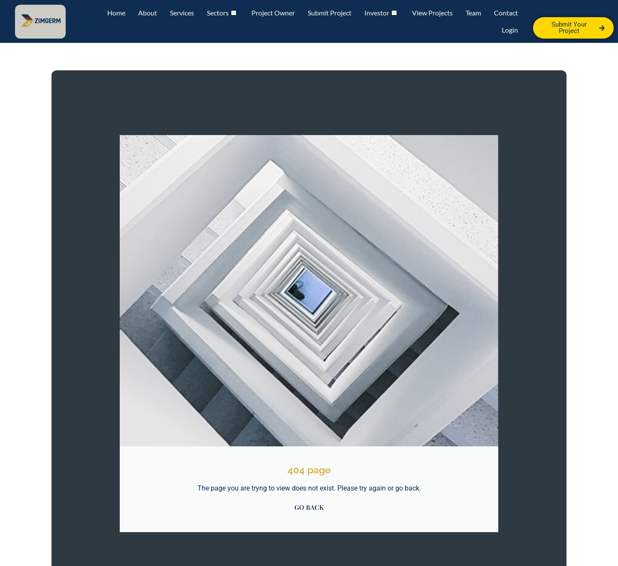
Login (510, 30)
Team (473, 13)
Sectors (221, 13)
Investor (380, 13)
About (147, 13)
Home (116, 13)
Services (182, 13)
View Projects (432, 13)
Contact (506, 13)
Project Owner (273, 13)
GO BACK (309, 507)
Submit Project (329, 13)
